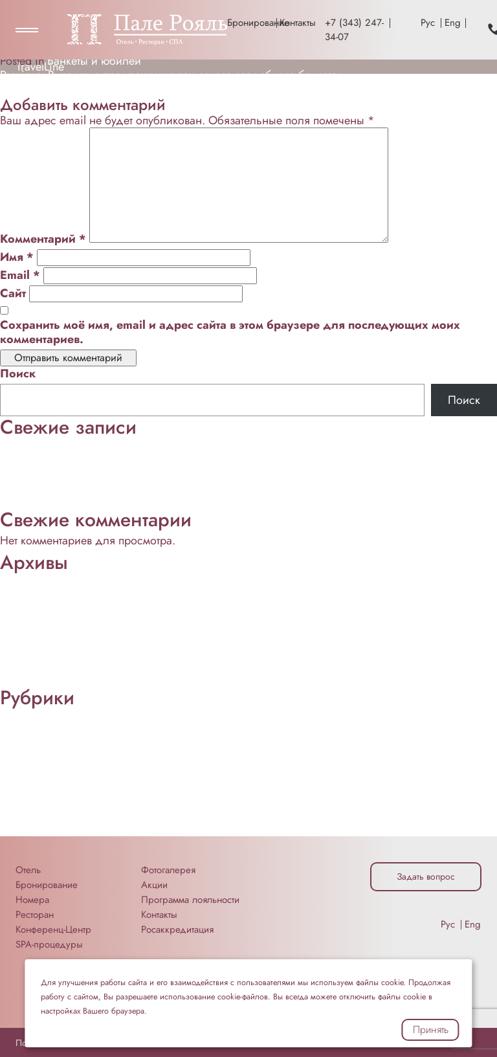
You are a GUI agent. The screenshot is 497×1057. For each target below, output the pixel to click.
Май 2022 (26, 651)
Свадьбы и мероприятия (63, 815)
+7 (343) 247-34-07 (354, 30)
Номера (32, 900)
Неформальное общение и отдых (85, 459)
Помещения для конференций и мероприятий (118, 786)
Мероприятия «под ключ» (66, 758)
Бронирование (250, 23)
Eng (453, 23)
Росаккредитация (177, 929)
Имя (17, 257)
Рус (428, 23)
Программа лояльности (190, 900)
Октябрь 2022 (36, 622)
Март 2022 (27, 665)
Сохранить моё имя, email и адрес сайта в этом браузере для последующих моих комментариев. (230, 332)
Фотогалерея (168, 870)
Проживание (32, 501)
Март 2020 (28, 679)
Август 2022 (30, 637)
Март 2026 (27, 580)
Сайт (13, 293)
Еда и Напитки (37, 743)
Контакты (298, 23)
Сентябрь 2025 (39, 594)
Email (20, 275)
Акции (154, 885)
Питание (21, 487)
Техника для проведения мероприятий (98, 829)
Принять (430, 1029)
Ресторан (23, 800)
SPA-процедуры (49, 944)
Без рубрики (31, 729)
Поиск (18, 373)
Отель (28, 870)
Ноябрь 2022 (34, 608)
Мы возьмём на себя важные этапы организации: (126, 444)
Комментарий (43, 239)
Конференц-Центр (45, 473)
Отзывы (19, 772)
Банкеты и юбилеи (94, 60)
